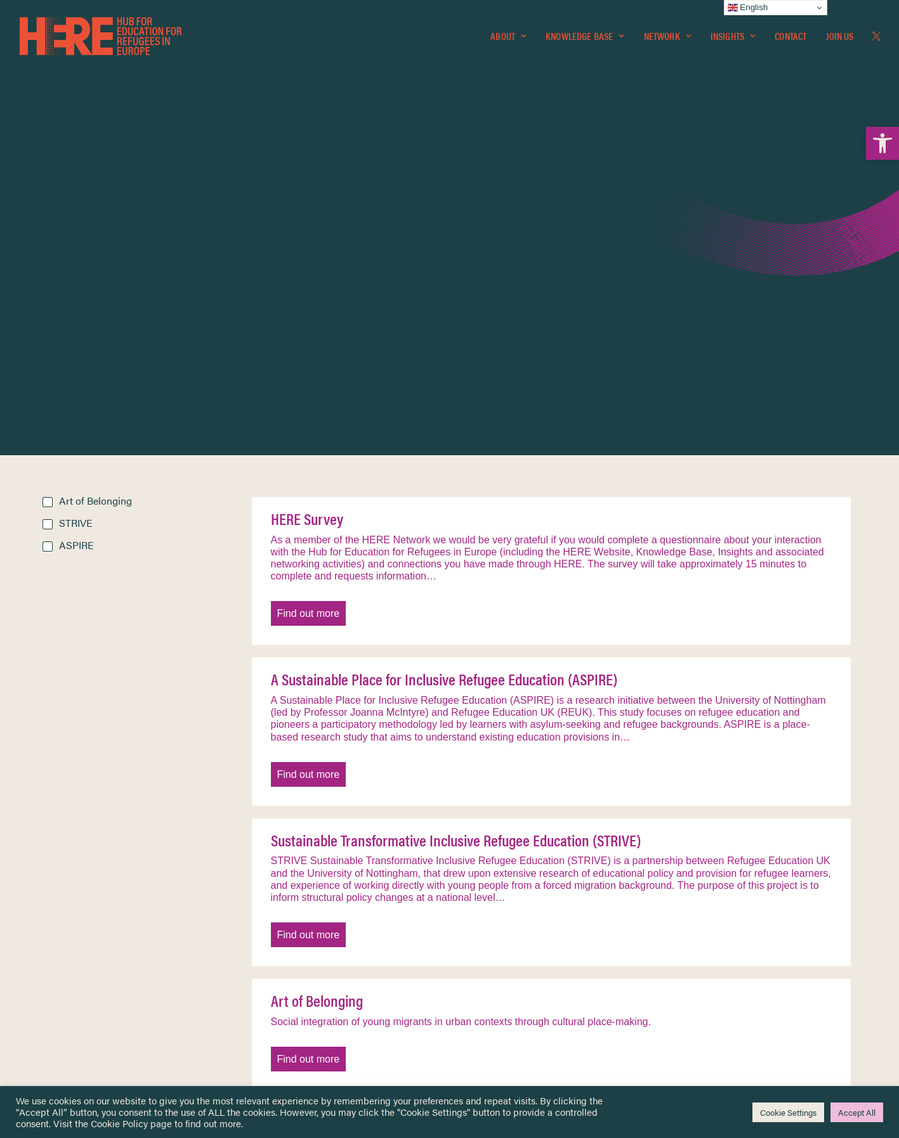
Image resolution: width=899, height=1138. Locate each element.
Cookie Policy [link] (119, 1123)
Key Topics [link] (480, 1024)
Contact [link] (790, 36)
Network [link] (667, 36)
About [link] (508, 36)
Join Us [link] (839, 36)
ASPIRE (76, 272)
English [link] (748, 8)
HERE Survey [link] (307, 246)
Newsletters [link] (74, 969)
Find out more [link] (308, 340)
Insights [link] (733, 36)
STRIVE (76, 250)
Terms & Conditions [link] (496, 928)
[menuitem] (508, 36)
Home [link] (55, 912)
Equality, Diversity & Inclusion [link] (514, 942)
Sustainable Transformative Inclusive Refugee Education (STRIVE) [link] (456, 567)
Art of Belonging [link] (317, 728)
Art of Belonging (95, 228)
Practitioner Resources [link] (502, 1009)
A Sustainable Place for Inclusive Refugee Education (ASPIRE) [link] (444, 406)
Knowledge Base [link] (585, 36)
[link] (882, 143)
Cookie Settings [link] (788, 1112)
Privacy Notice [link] (487, 913)
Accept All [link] (857, 1112)
